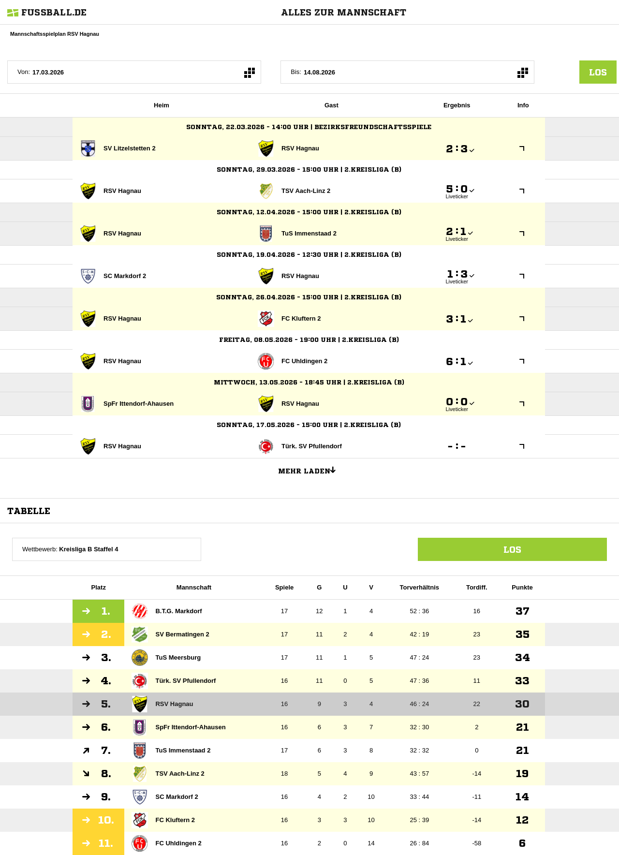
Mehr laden (310, 469)
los (598, 72)
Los (512, 549)
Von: (23, 71)
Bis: (296, 71)
